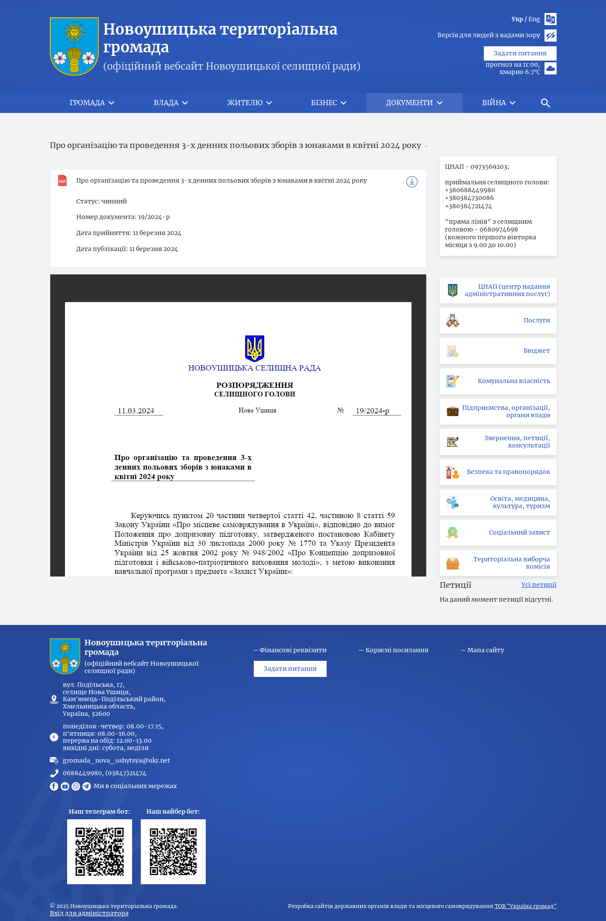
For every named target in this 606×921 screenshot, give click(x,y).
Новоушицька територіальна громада (220, 38)
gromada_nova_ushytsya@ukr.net (116, 760)
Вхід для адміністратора (89, 913)
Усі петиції (539, 585)
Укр (517, 19)
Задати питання (520, 72)
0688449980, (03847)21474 (104, 773)
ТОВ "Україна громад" (526, 906)
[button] (546, 103)
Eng (534, 19)
